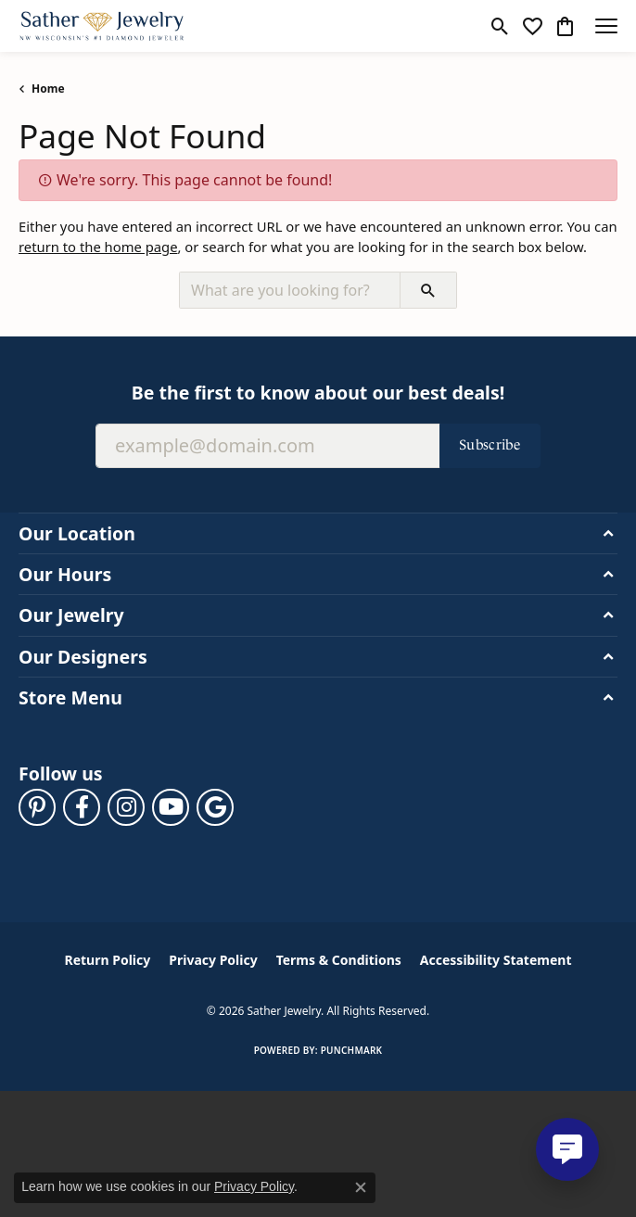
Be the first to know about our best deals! (318, 392)
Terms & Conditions (338, 960)
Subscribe (490, 444)
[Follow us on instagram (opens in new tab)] (126, 807)
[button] (500, 25)
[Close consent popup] (360, 1187)
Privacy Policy (213, 960)
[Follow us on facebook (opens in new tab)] (81, 807)
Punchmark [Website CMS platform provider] (352, 1050)
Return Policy (108, 960)
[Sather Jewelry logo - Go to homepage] (102, 26)
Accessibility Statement (496, 960)
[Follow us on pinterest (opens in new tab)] (37, 807)
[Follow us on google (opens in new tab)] (215, 807)
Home (48, 88)
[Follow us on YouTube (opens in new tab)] (170, 807)
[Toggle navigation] (606, 26)
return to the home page (98, 246)
